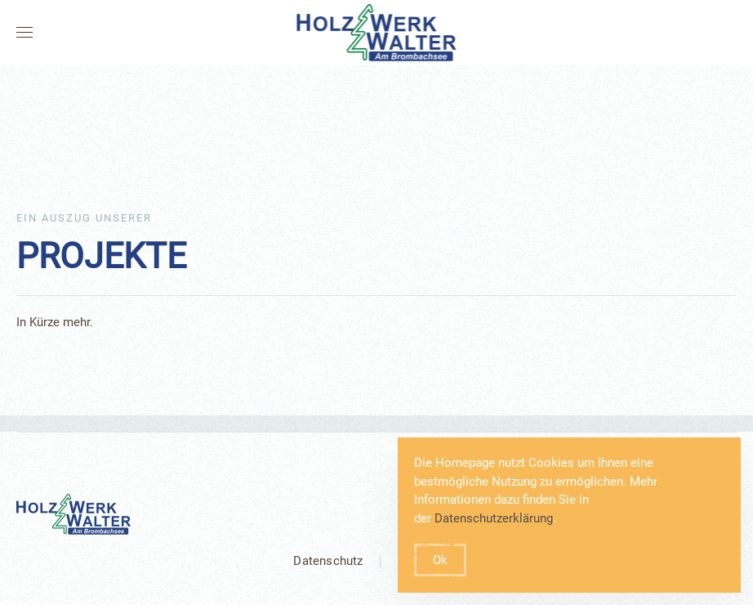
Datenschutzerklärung (493, 518)
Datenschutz (328, 560)
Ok (440, 560)
